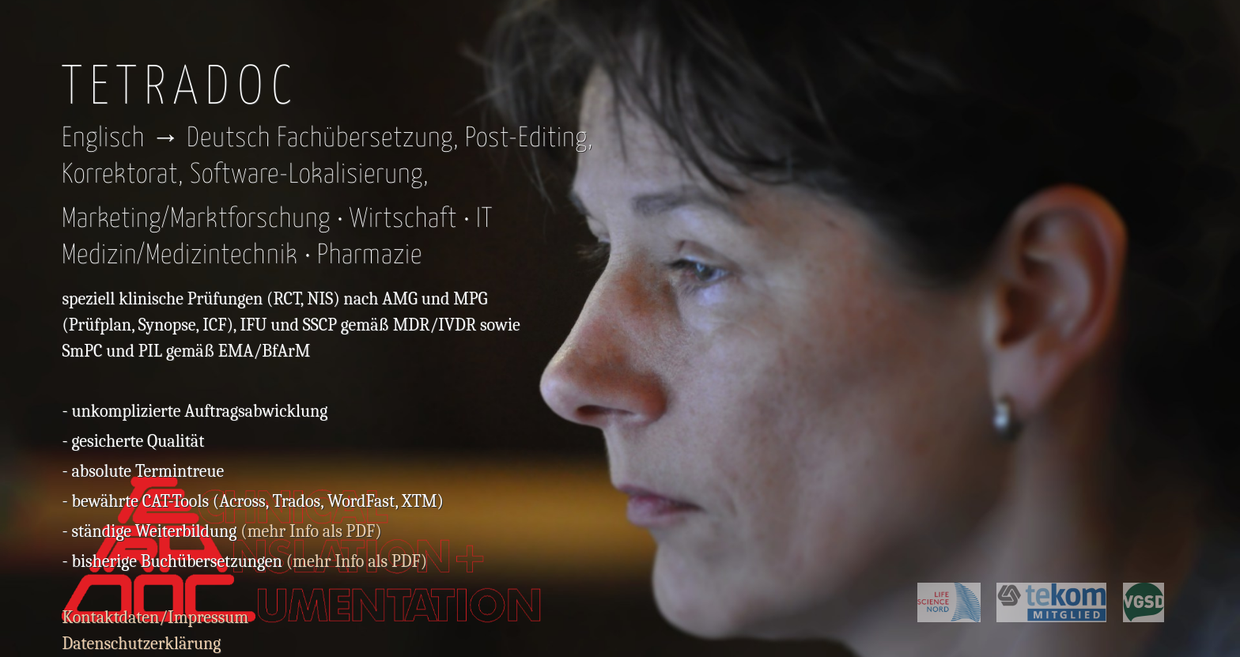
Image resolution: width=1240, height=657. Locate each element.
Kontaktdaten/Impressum (155, 617)
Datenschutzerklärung (141, 643)
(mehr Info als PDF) (310, 531)
